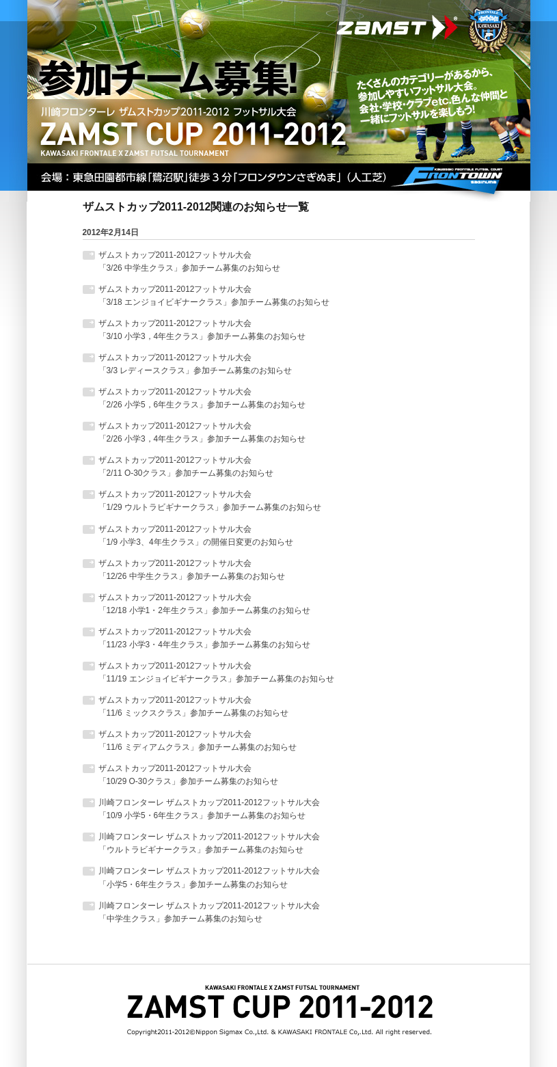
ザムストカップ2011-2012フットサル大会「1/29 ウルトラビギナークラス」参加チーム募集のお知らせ (209, 500)
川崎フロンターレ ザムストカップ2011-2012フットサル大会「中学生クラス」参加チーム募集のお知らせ (209, 912)
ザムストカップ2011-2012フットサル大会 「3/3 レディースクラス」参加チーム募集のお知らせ (195, 364)
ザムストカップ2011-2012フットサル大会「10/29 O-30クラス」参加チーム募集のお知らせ (188, 775)
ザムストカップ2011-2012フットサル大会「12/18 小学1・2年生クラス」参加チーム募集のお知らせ (204, 604)
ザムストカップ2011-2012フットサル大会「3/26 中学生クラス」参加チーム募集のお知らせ (189, 261)
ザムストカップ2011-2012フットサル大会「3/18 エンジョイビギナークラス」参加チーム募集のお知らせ (213, 295)
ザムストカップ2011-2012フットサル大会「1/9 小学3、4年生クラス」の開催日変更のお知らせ (195, 535)
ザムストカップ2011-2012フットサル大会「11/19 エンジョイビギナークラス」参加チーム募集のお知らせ (216, 672)
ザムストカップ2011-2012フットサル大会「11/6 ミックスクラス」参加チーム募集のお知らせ (193, 706)
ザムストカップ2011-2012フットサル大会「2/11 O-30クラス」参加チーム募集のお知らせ (186, 466)
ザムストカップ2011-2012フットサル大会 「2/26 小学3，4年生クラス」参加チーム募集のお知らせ (202, 432)
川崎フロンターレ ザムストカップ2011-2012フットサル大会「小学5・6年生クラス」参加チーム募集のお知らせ (209, 877)
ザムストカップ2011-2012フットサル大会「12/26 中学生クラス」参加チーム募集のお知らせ (191, 569)
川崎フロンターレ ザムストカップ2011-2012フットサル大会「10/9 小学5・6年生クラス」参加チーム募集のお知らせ (209, 809)
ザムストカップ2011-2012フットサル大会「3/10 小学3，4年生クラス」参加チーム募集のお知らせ (202, 330)
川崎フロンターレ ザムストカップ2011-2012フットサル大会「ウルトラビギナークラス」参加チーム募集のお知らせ (209, 843)
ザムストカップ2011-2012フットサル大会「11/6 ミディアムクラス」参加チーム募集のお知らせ (197, 740)
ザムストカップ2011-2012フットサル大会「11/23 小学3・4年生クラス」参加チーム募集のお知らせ (204, 638)
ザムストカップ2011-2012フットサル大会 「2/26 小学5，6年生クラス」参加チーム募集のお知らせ (202, 398)
